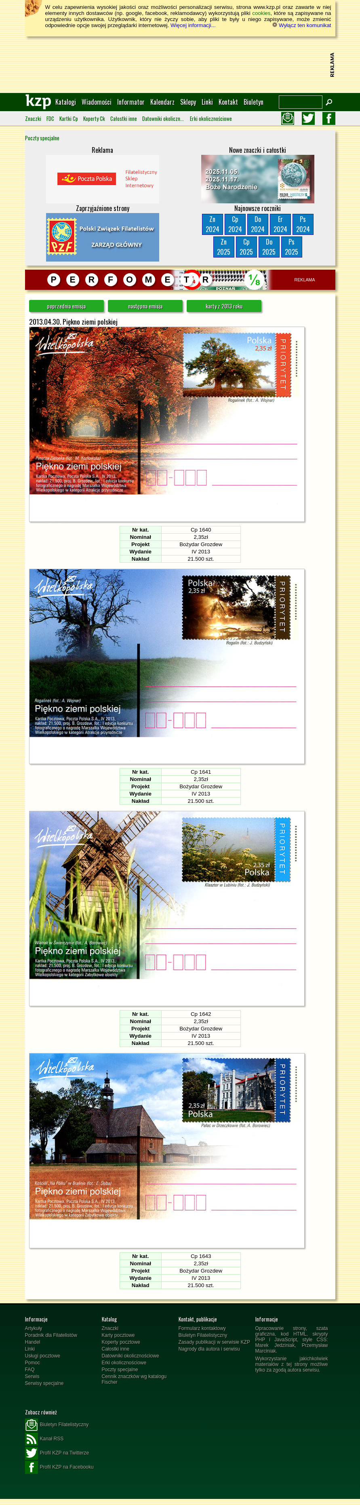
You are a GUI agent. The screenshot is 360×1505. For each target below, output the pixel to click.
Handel (32, 1342)
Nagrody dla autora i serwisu (209, 1349)
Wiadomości (97, 102)
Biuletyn (253, 102)
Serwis (32, 1376)
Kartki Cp (68, 118)
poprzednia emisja (66, 306)
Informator (131, 102)
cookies (261, 13)
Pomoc (32, 1363)
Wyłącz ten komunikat (301, 25)
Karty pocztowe (118, 1335)
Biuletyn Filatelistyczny (203, 1335)
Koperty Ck (94, 118)
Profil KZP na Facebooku (59, 1467)
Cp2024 (235, 224)
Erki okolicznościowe (211, 118)
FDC (50, 118)
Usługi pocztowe (42, 1356)
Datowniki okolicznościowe (163, 118)
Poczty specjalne (42, 138)
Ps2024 (303, 224)
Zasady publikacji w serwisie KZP (214, 1342)
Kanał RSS (44, 1439)
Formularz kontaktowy (202, 1328)
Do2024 (258, 224)
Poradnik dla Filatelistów (51, 1335)
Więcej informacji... (193, 25)
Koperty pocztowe (121, 1342)
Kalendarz (162, 102)
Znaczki (33, 118)
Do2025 (269, 247)
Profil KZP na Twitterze (57, 1453)
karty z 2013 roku (224, 306)
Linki (207, 102)
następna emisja (145, 306)
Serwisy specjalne (44, 1383)
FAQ (30, 1369)
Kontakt (228, 102)
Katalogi (65, 102)
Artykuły (33, 1328)
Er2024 (280, 224)
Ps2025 (291, 247)
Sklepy (188, 102)
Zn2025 (223, 247)
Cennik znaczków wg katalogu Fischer (134, 1379)
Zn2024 (212, 224)
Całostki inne (123, 118)
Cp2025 (246, 247)
